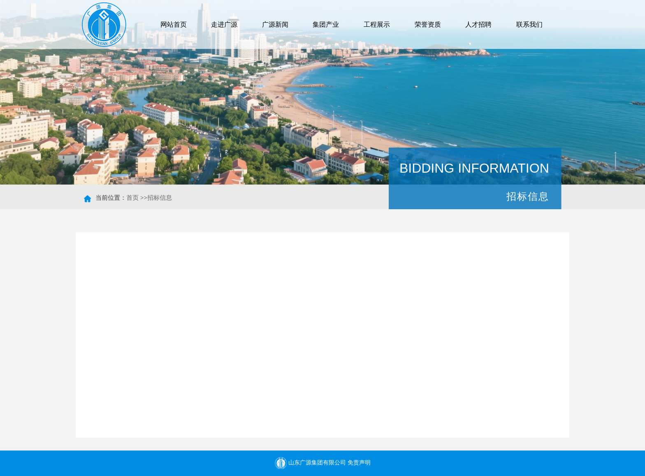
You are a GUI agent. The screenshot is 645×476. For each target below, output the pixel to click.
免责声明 (359, 463)
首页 (133, 197)
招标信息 (160, 197)
